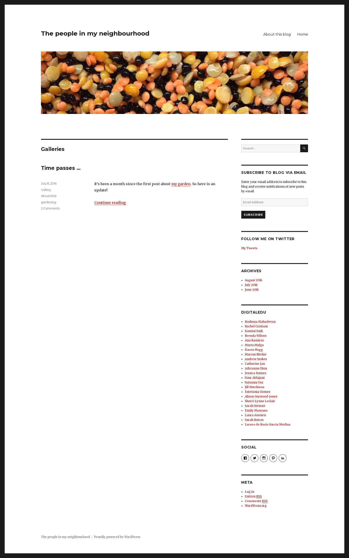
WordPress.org (256, 506)
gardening (48, 202)
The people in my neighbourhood (95, 33)
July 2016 (251, 285)
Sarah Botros (254, 420)
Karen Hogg (254, 350)
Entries (253, 497)
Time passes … (61, 168)
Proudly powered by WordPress (117, 537)
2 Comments (50, 208)
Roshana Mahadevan (260, 322)
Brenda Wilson (255, 336)
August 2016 (253, 280)
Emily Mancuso (256, 410)
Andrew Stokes (256, 359)
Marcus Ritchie (255, 354)
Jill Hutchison (254, 387)
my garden (181, 184)
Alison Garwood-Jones (261, 396)
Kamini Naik (254, 331)
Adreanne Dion (256, 368)
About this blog (277, 34)
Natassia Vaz (254, 382)
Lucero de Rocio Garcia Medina (267, 424)
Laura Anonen (255, 415)
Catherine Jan (255, 364)
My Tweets (249, 248)
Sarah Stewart (255, 406)
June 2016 (252, 290)
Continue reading (110, 202)
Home (302, 34)
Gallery (46, 189)
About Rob (49, 196)
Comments (256, 501)
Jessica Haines (255, 373)
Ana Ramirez (254, 340)
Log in (249, 492)
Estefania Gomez (257, 392)
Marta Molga (254, 345)
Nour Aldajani (255, 378)
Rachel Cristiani (256, 326)
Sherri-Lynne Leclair (260, 401)
